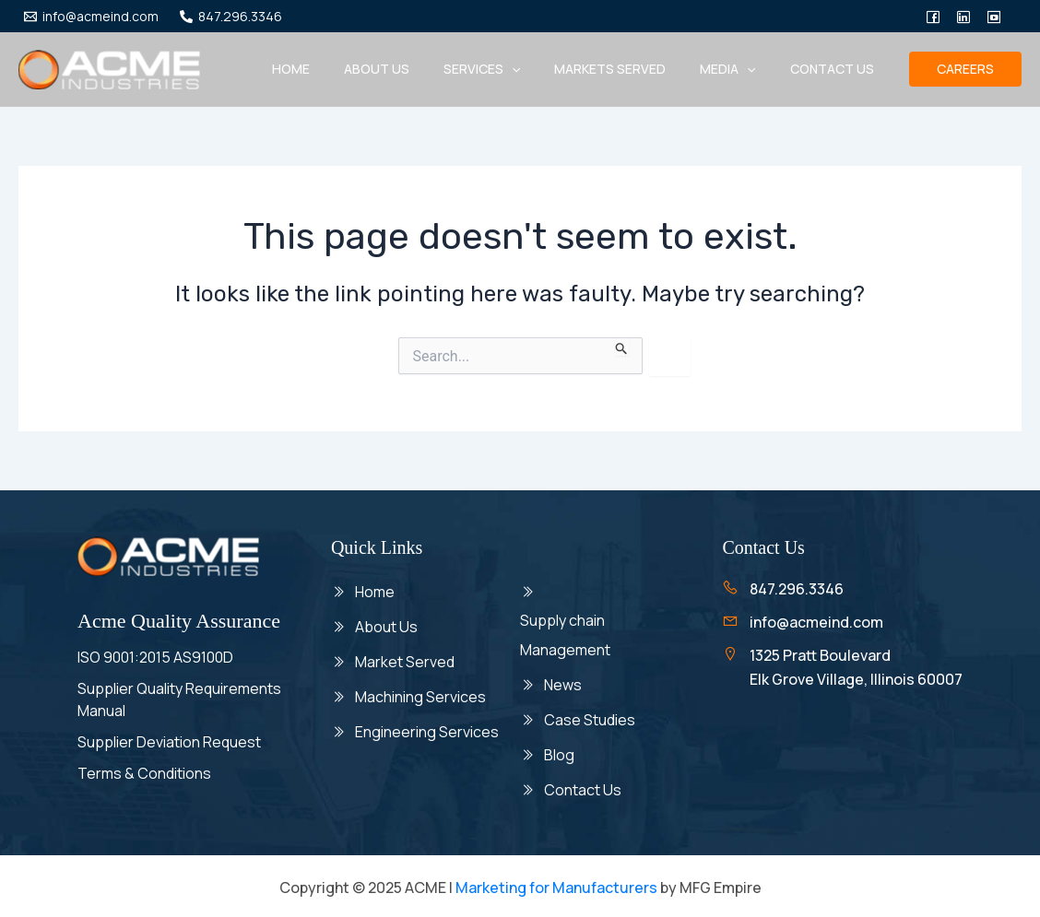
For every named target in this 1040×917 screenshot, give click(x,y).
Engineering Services (427, 728)
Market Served (405, 660)
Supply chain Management (566, 636)
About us (413, 68)
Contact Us (836, 68)
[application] (540, 69)
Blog (559, 753)
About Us (386, 626)
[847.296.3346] (230, 16)
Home (336, 68)
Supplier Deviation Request (169, 742)
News (564, 685)
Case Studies (589, 719)
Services (510, 69)
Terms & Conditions (144, 773)
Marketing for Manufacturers (556, 885)
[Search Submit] (622, 346)
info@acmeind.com (816, 622)
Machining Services (420, 694)
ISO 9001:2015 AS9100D (155, 657)
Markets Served (631, 68)
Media (740, 69)
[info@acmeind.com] (90, 16)
